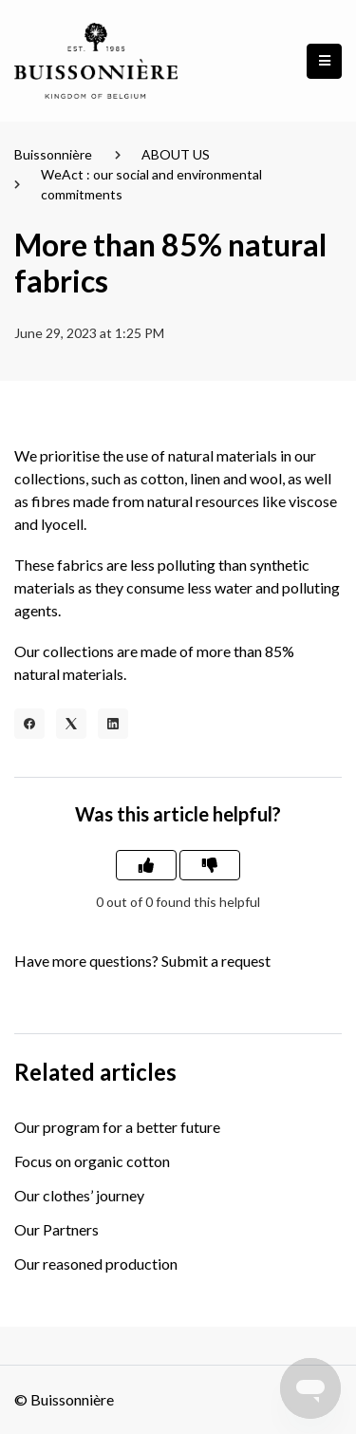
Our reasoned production (96, 1264)
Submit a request (216, 961)
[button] (324, 61)
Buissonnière (53, 154)
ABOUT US (175, 154)
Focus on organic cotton (92, 1161)
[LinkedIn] (113, 723)
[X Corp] (71, 723)
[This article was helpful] (146, 865)
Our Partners (56, 1229)
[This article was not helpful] (209, 865)
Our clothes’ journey (79, 1195)
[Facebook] (29, 723)
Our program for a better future (117, 1127)
